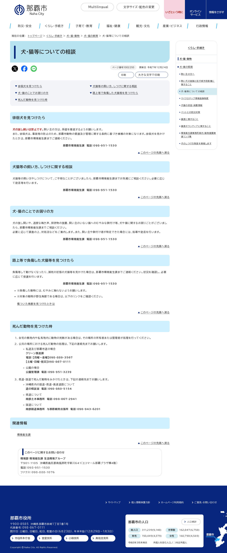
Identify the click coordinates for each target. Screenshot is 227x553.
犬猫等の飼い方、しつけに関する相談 (115, 86)
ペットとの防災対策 (190, 112)
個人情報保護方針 (140, 502)
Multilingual (98, 7)
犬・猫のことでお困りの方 (33, 93)
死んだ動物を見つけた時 (32, 99)
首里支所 (47, 538)
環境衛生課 (24, 434)
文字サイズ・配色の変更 (138, 7)
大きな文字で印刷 (149, 75)
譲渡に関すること (189, 119)
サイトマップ (114, 502)
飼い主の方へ (188, 74)
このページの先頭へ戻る (155, 152)
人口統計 (192, 522)
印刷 (123, 75)
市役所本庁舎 (22, 538)
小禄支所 (74, 538)
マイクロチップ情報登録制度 (195, 98)
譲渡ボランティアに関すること (196, 126)
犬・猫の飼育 (91, 36)
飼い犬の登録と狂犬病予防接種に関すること (198, 83)
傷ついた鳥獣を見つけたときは (36, 304)
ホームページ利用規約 (172, 502)
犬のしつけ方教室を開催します (196, 144)
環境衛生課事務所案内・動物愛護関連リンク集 (198, 135)
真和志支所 (102, 538)
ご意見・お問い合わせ (205, 502)
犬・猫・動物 (73, 36)
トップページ (35, 36)
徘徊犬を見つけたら (30, 86)
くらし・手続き (54, 36)
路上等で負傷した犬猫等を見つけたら (115, 93)
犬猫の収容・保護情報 (191, 105)
